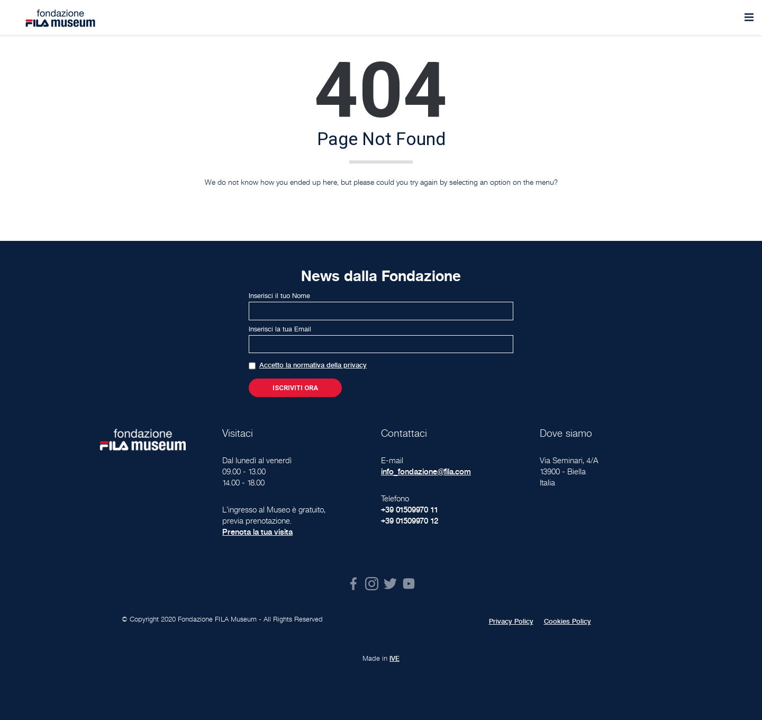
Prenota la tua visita (257, 532)
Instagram (371, 583)
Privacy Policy (511, 621)
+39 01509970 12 (409, 521)
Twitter (390, 583)
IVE (394, 658)
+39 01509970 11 (409, 510)
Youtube (408, 583)
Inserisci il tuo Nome (279, 296)
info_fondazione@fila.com (426, 471)
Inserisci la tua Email (280, 329)
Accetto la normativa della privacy (313, 365)
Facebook (353, 583)
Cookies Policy (567, 621)
